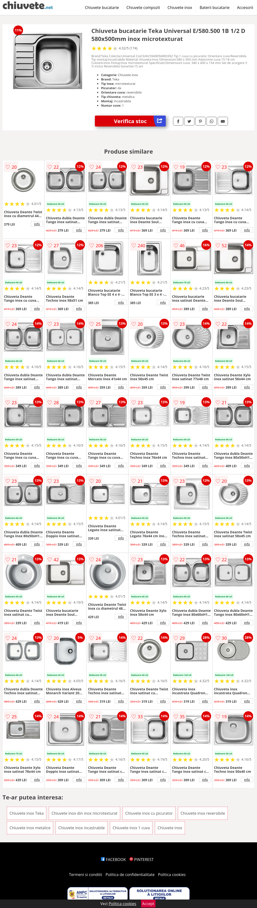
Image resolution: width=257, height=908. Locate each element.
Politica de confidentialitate (130, 874)
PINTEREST (141, 859)
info (37, 224)
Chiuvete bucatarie (102, 7)
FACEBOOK (113, 859)
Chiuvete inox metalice (29, 827)
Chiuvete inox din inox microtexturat (84, 813)
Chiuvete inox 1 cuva (131, 827)
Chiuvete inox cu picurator (149, 813)
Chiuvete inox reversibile (203, 813)
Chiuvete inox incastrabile (81, 827)
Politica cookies (172, 874)
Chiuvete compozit (143, 7)
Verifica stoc (140, 121)
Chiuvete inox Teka (26, 813)
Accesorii (245, 7)
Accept (148, 903)
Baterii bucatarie (215, 7)
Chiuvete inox (179, 7)
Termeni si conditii (85, 874)
